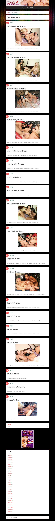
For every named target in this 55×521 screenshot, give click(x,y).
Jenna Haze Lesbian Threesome (15, 177)
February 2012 (10, 491)
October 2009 (10, 498)
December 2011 (10, 495)
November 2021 (10, 462)
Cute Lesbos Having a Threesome (15, 120)
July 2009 (9, 504)
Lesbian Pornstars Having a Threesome (17, 151)
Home (23, 8)
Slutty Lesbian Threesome (14, 259)
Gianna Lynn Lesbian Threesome (15, 164)
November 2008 (10, 509)
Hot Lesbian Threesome (13, 374)
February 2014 (10, 484)
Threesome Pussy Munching (14, 400)
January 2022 (10, 459)
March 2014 (9, 482)
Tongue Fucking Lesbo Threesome (16, 387)
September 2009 (10, 500)
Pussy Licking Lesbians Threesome (16, 231)
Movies (27, 8)
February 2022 (10, 457)
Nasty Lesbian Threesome (13, 303)
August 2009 (10, 502)
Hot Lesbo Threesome (12, 329)
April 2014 (9, 480)
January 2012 (10, 493)
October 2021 (10, 464)
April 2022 (9, 453)
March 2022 (9, 455)
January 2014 (10, 486)
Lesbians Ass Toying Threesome (15, 190)
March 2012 (9, 489)
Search (9, 424)
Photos (31, 8)
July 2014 (9, 475)
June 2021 (9, 471)
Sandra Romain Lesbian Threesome (16, 26)
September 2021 (10, 466)
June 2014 (9, 477)
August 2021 (10, 468)
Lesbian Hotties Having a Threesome (16, 88)
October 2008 (10, 511)
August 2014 (10, 473)
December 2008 (10, 507)
